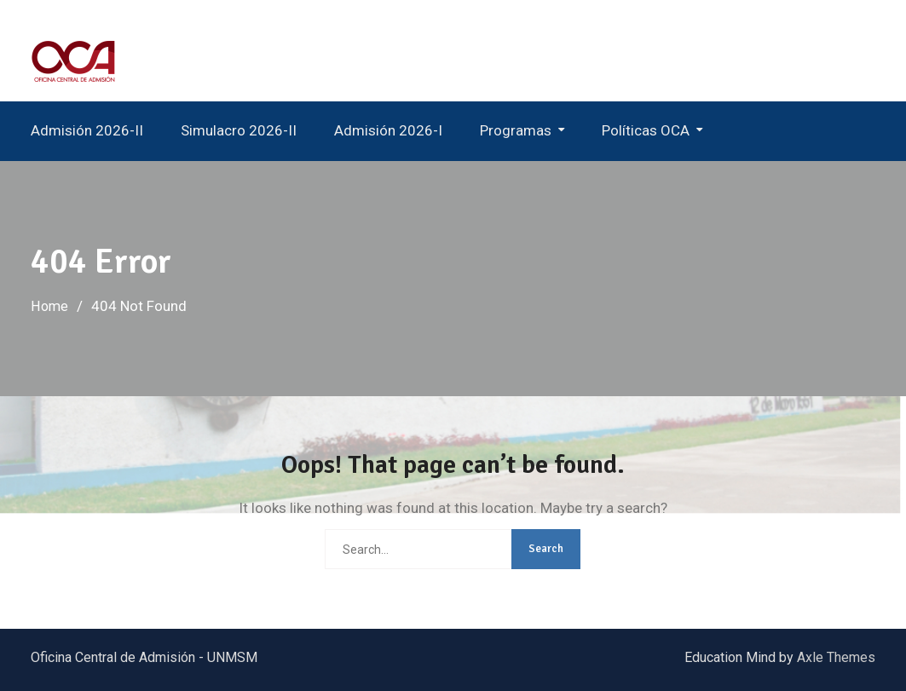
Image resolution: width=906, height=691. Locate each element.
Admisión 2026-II (87, 130)
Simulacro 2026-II (239, 130)
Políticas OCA (646, 130)
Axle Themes (836, 657)
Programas (515, 130)
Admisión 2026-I (388, 130)
